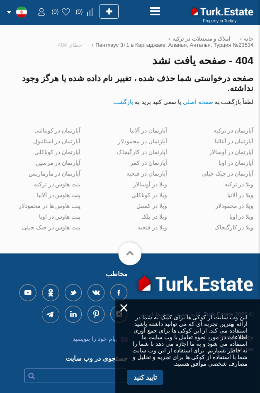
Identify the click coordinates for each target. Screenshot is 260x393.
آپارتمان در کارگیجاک (142, 152)
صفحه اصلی (198, 102)
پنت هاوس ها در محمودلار (50, 206)
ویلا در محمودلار (234, 206)
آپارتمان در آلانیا (148, 130)
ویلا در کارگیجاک (234, 227)
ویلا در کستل (151, 206)
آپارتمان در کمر (148, 162)
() (79, 11)
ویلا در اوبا (241, 216)
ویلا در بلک (154, 216)
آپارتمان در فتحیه (146, 173)
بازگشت (123, 102)
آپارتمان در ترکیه (234, 130)
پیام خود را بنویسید (95, 338)
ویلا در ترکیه (239, 184)
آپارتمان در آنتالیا (234, 141)
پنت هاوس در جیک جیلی (51, 227)
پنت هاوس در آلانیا (59, 195)
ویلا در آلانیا (240, 195)
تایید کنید (145, 377)
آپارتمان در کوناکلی (57, 152)
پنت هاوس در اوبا (60, 216)
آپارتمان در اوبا (236, 162)
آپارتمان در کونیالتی (57, 130)
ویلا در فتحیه (152, 227)
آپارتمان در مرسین (58, 162)
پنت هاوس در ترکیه (57, 184)
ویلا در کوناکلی (149, 195)
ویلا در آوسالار (150, 184)
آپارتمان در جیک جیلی (228, 173)
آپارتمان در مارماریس (55, 173)
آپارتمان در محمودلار (142, 141)
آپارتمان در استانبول (57, 141)
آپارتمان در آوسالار (231, 152)
